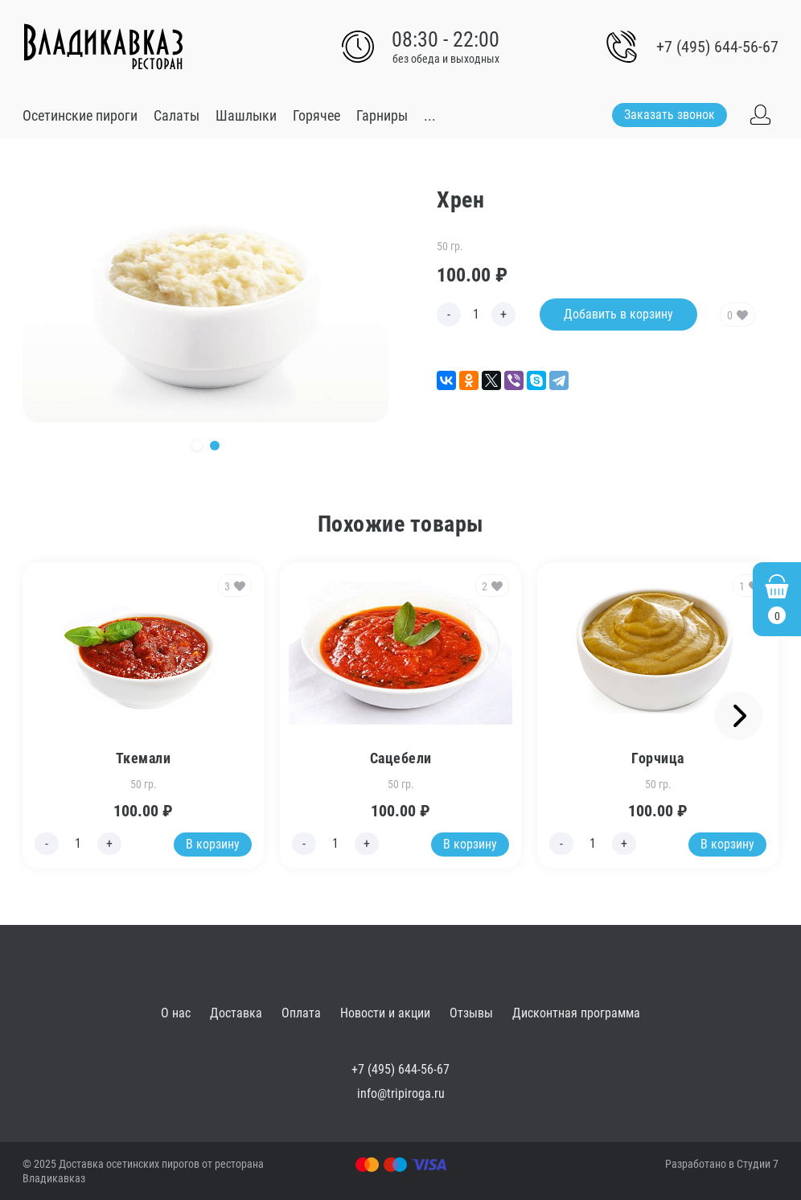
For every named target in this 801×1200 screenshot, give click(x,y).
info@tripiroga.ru (401, 1093)
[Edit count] (476, 314)
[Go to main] (103, 47)
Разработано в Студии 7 (721, 1163)
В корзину (213, 844)
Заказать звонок (669, 114)
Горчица (657, 758)
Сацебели (401, 758)
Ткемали (143, 758)
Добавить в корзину (618, 314)
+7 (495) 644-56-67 (717, 46)
